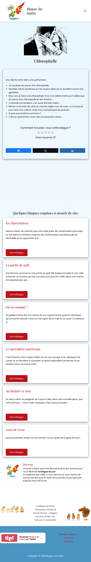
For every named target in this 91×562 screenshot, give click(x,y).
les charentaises (17, 223)
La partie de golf (17, 265)
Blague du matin (34, 10)
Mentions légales (68, 534)
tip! (9, 538)
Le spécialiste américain (23, 349)
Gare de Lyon (15, 429)
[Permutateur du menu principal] (85, 11)
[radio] (38, 133)
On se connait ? (17, 307)
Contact (68, 537)
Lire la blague (16, 252)
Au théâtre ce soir (18, 391)
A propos (68, 541)
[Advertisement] (45, 183)
